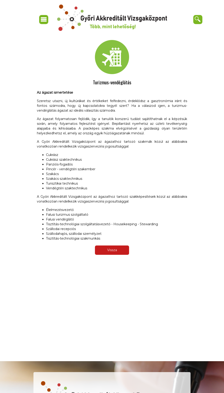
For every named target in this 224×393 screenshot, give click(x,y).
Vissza (112, 250)
